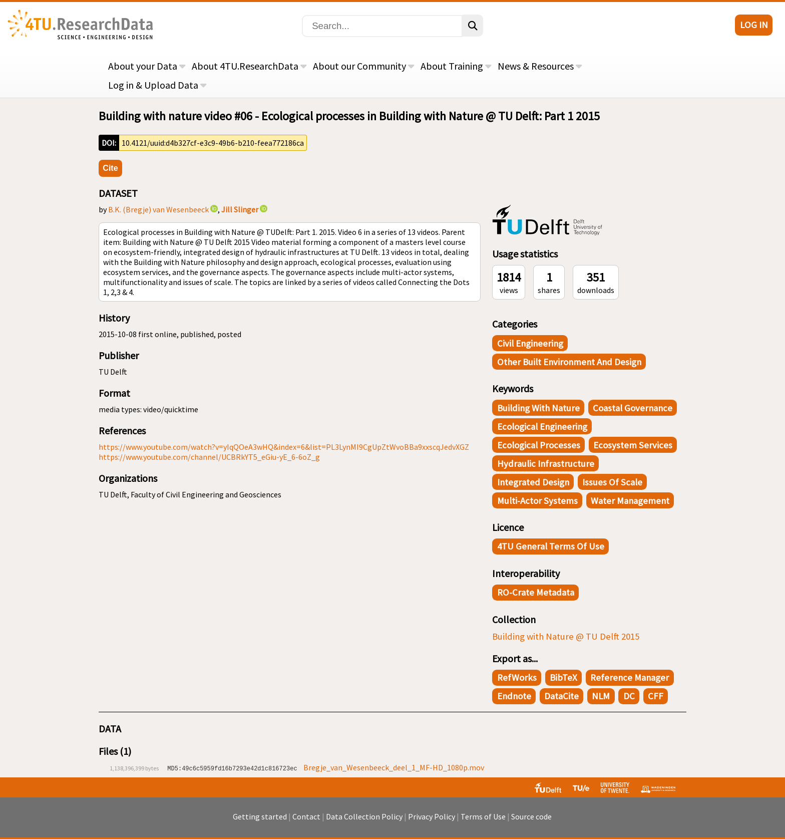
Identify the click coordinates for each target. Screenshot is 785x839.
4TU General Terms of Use (550, 546)
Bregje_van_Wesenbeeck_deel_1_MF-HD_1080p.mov (393, 767)
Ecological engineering (542, 426)
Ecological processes (538, 445)
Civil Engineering (530, 343)
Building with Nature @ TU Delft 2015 (565, 636)
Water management (630, 500)
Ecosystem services (632, 445)
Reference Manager (629, 677)
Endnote (514, 696)
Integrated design (533, 482)
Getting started (260, 821)
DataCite (561, 696)
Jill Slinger (239, 209)
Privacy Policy (431, 821)
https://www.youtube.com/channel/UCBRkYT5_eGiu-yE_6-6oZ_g (209, 457)
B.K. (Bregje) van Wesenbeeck (158, 209)
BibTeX (563, 677)
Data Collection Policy (364, 821)
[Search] (382, 26)
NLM (601, 696)
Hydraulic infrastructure (545, 463)
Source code (531, 821)
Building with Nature (538, 408)
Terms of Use (483, 821)
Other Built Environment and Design (569, 362)
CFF (655, 696)
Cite (110, 168)
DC (629, 696)
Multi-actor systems (537, 500)
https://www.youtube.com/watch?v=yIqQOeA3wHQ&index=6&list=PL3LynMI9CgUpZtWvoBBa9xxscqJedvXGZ (284, 447)
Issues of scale (612, 482)
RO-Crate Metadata (535, 592)
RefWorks (517, 677)
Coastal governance (632, 408)
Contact (306, 821)
